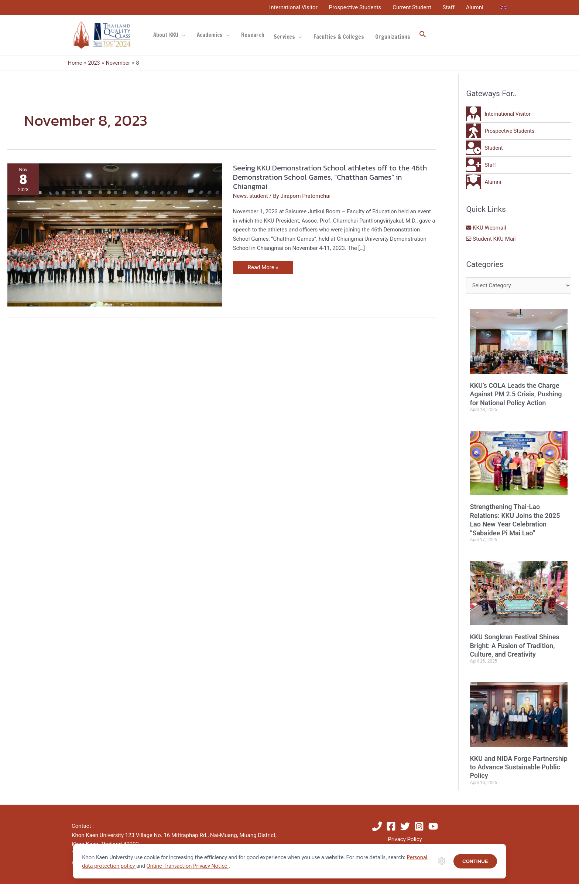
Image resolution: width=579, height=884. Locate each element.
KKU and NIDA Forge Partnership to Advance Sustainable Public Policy (518, 767)
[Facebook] (391, 826)
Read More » (265, 266)
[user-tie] (499, 113)
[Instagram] (419, 826)
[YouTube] (433, 826)
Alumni (474, 7)
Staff (449, 7)
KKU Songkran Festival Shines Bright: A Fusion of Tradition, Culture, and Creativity (514, 645)
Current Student (412, 7)
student (258, 196)
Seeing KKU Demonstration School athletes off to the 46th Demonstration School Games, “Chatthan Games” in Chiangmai (330, 177)
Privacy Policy (405, 839)
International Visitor (295, 7)
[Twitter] (405, 826)
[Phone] (377, 826)
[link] (503, 7)
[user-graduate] (484, 182)
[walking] (501, 130)
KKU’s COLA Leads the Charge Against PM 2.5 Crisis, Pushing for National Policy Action (516, 394)
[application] (181, 35)
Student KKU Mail (491, 239)
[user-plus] (481, 165)
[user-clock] (485, 147)
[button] (421, 35)
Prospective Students (356, 7)
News (240, 196)
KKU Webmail (486, 227)
